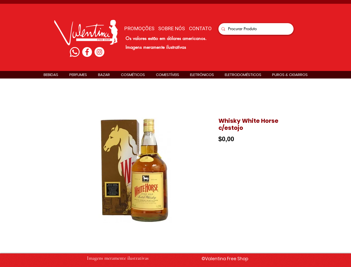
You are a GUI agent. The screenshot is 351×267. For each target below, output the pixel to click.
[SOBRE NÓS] (171, 28)
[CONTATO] (200, 28)
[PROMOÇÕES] (139, 28)
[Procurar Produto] (255, 29)
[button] (51, 75)
